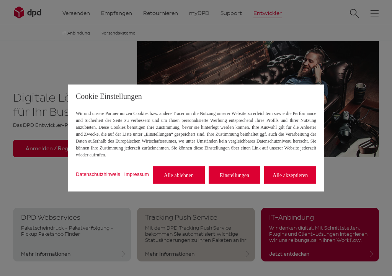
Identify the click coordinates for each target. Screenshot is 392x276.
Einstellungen (234, 175)
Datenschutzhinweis (98, 174)
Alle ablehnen (179, 175)
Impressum (136, 174)
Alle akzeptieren (290, 175)
